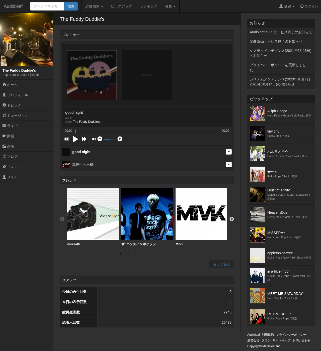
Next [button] (231, 219)
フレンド (12, 167)
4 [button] (143, 253)
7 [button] (165, 253)
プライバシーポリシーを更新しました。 (278, 67)
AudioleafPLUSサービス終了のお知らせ (281, 32)
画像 (8, 146)
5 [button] (150, 253)
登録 (287, 6)
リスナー (12, 177)
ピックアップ (121, 6)
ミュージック (15, 115)
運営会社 (253, 340)
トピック (12, 105)
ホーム (10, 85)
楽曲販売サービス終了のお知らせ (276, 41)
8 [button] (173, 253)
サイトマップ (282, 340)
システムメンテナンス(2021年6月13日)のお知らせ (280, 53)
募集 (170, 6)
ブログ (10, 157)
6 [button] (158, 253)
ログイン (309, 6)
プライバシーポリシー (291, 334)
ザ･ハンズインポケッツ (147, 217)
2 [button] (128, 253)
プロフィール (15, 95)
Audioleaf (13, 6)
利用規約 (268, 334)
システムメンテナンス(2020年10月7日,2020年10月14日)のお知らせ (280, 81)
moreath (93, 217)
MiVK (201, 217)
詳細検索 (94, 6)
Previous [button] (62, 219)
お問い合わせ (302, 340)
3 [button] (135, 253)
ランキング (148, 6)
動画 (8, 136)
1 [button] (120, 253)
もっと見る (221, 264)
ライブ (10, 126)
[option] (93, 217)
